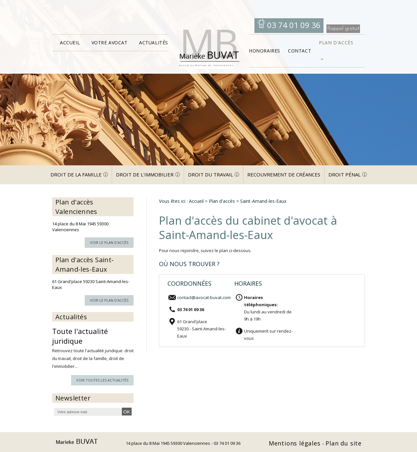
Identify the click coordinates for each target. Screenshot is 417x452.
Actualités (153, 42)
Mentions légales (296, 443)
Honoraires (264, 51)
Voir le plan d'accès (109, 242)
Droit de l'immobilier (145, 174)
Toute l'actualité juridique (80, 336)
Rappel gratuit (343, 28)
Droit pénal (344, 174)
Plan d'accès (336, 42)
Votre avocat (110, 42)
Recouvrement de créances (283, 174)
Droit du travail (210, 174)
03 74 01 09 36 (293, 25)
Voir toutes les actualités (102, 380)
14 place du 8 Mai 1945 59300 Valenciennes (168, 443)
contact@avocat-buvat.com (204, 297)
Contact (299, 51)
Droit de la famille (76, 174)
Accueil (70, 42)
